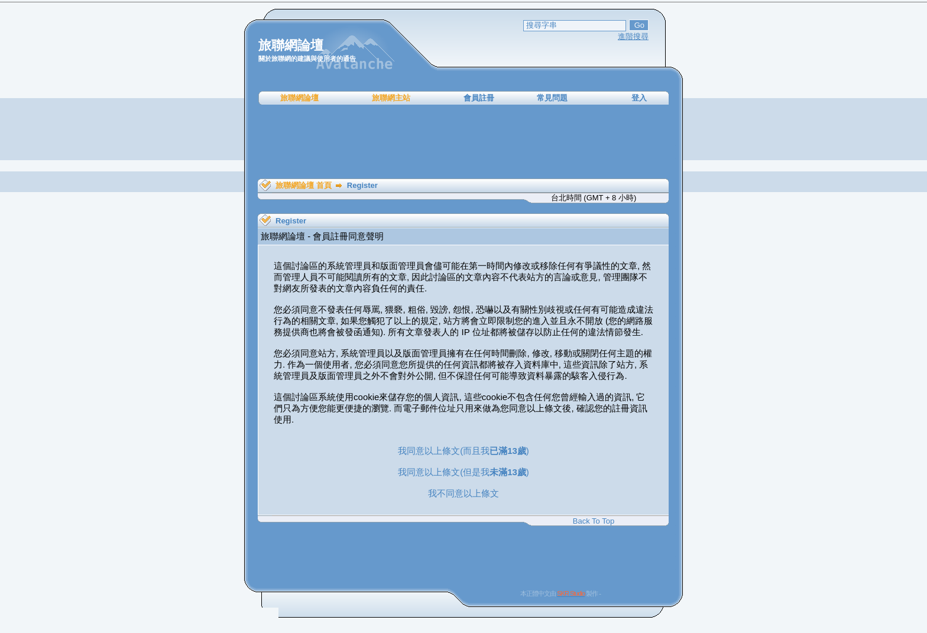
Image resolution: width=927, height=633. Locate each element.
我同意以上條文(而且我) (463, 451)
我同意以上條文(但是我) (463, 472)
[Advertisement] (463, 141)
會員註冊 (479, 97)
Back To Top (593, 521)
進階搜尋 (633, 36)
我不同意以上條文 (463, 493)
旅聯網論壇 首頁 (303, 185)
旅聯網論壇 (299, 97)
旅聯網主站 (391, 97)
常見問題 (552, 97)
